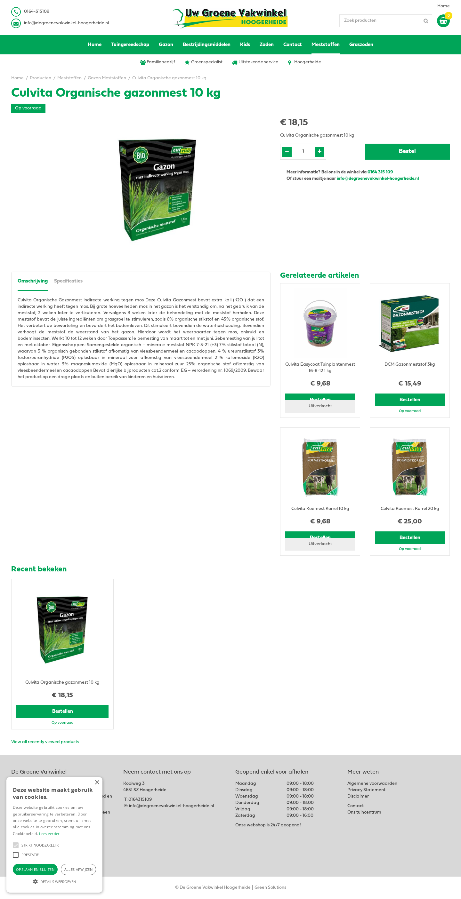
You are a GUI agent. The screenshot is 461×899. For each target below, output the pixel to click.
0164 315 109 (380, 172)
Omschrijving (33, 281)
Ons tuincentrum (364, 812)
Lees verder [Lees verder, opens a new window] (49, 833)
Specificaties (68, 281)
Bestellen (410, 400)
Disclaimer (358, 796)
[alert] (54, 835)
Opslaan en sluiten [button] (35, 869)
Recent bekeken (39, 569)
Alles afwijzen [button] (78, 869)
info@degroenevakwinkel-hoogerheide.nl (66, 23)
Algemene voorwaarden (372, 784)
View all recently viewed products (45, 742)
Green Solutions (270, 888)
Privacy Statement (366, 790)
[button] (15, 845)
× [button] (96, 782)
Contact (355, 806)
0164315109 (140, 800)
